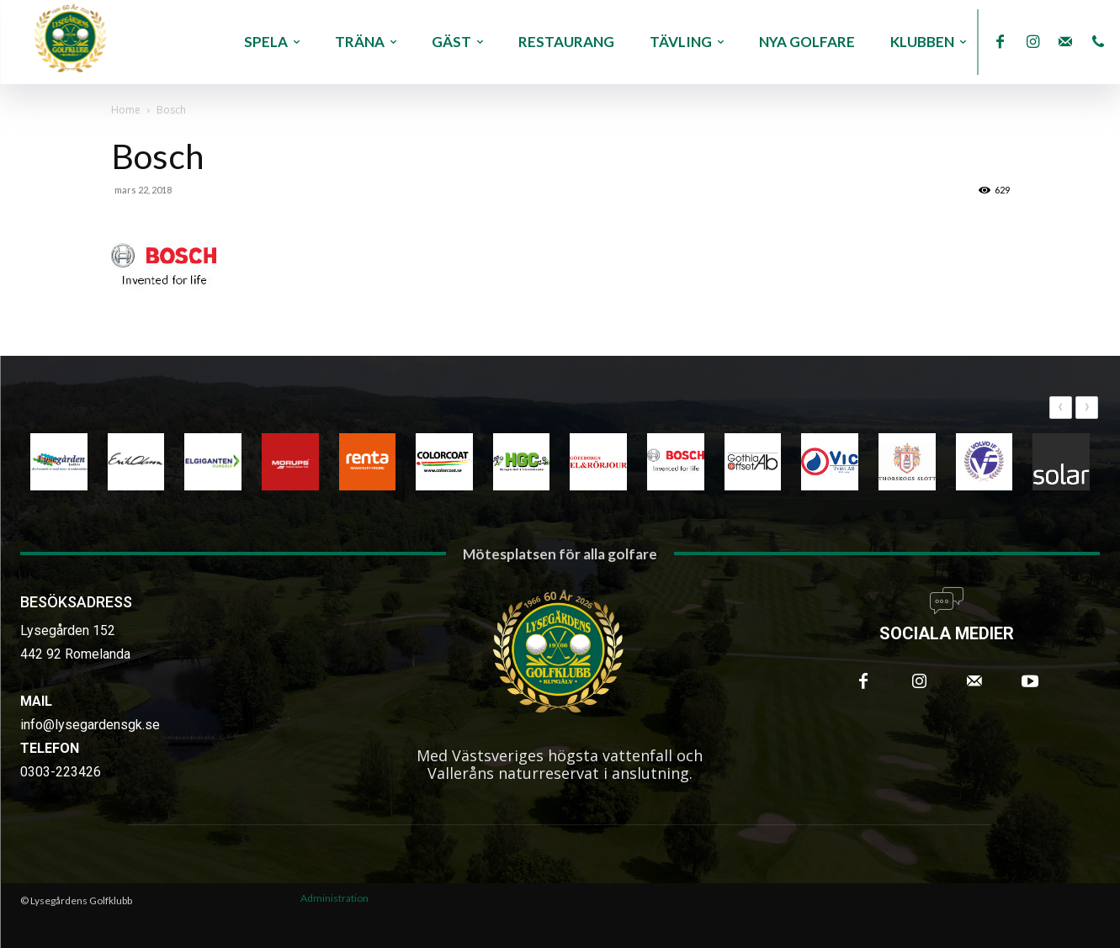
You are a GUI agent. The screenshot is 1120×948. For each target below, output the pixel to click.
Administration (334, 898)
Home (126, 110)
